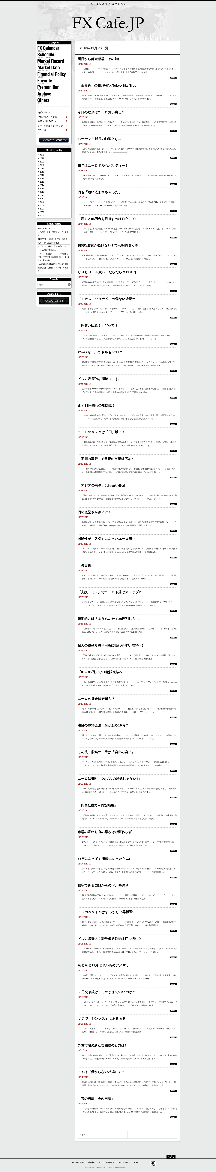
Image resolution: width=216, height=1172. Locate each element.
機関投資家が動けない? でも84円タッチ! (109, 245)
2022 (42, 158)
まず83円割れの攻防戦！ (96, 405)
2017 (42, 175)
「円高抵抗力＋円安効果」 (97, 805)
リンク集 (42, 130)
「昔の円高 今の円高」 (96, 1099)
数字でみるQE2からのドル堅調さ (103, 885)
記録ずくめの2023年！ (47, 228)
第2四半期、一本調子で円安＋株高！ (52, 239)
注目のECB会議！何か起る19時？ (103, 725)
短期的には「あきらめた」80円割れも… (108, 619)
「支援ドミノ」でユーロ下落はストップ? (109, 592)
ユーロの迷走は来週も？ (96, 699)
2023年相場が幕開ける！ (48, 250)
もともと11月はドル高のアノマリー (105, 965)
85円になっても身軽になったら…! (104, 859)
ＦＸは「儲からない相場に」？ (101, 1072)
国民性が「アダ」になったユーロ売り (106, 539)
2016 (42, 178)
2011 (42, 195)
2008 (42, 205)
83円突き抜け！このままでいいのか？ (107, 992)
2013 (42, 188)
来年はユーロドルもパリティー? (102, 165)
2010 (42, 198)
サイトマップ (124, 1162)
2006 (42, 212)
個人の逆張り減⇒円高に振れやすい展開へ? (111, 645)
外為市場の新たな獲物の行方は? (102, 1045)
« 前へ (83, 1134)
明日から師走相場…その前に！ (101, 59)
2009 (42, 202)
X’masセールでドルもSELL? (100, 352)
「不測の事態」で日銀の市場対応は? (105, 459)
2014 (42, 185)
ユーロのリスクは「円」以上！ (101, 432)
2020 (42, 165)
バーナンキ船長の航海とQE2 (100, 139)
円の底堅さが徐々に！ (94, 512)
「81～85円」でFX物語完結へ (100, 672)
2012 (42, 192)
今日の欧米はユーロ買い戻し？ (101, 112)
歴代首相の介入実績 (47, 117)
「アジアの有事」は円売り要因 (101, 485)
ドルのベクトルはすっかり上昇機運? (106, 912)
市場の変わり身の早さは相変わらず (105, 832)
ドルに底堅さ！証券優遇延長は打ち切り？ (109, 939)
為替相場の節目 (45, 112)
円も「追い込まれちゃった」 (100, 192)
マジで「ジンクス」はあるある (102, 1018)
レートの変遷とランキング (50, 125)
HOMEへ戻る (78, 1162)
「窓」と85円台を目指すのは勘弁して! (107, 219)
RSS (136, 1162)
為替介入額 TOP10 (47, 121)
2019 (42, 168)
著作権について (95, 1162)
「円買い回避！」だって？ (98, 325)
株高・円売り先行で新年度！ (49, 243)
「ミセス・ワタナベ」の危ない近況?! (106, 299)
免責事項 (110, 1162)
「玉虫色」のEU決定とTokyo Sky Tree (107, 85)
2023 (42, 155)
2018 (42, 172)
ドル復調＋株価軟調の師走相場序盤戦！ (54, 264)
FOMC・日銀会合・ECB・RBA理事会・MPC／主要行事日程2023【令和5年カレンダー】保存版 (54, 257)
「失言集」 (86, 565)
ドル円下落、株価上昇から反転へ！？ (53, 246)
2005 (42, 215)
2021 (42, 162)
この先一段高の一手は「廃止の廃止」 (106, 752)
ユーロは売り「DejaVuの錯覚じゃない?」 (110, 779)
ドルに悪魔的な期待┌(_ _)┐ (98, 379)
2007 (42, 209)
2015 (42, 182)
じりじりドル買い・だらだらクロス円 (107, 272)
